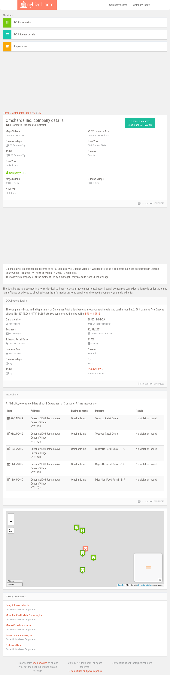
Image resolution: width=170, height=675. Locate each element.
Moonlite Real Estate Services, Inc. (24, 615)
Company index (141, 5)
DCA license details (24, 34)
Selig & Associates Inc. (18, 605)
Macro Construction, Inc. (19, 625)
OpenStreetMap (144, 585)
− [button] (11, 522)
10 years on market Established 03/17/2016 (139, 123)
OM (39, 113)
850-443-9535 (92, 313)
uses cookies (40, 663)
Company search (118, 5)
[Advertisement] (85, 80)
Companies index (21, 113)
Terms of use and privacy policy (85, 671)
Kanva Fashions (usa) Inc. (20, 635)
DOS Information (23, 22)
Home (6, 113)
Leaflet (121, 585)
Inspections (20, 46)
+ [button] (11, 516)
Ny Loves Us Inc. (14, 645)
